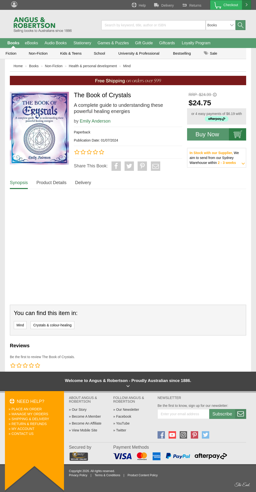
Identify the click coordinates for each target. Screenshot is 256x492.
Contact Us (23, 434)
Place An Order (27, 409)
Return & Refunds (29, 424)
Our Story (79, 410)
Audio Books (56, 43)
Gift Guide (144, 43)
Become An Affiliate (86, 423)
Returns (191, 5)
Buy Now (220, 134)
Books (13, 43)
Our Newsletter (127, 410)
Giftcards (167, 43)
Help (138, 5)
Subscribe (229, 414)
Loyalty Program (196, 43)
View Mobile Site (84, 430)
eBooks (31, 43)
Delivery (163, 5)
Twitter (121, 430)
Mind (127, 66)
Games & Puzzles (113, 43)
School (99, 53)
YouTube (122, 423)
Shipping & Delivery (30, 419)
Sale (210, 53)
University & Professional (139, 53)
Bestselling (182, 53)
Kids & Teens (70, 53)
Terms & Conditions (107, 475)
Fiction (10, 53)
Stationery (82, 43)
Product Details (51, 182)
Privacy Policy (78, 475)
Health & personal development (93, 66)
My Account (23, 429)
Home (18, 66)
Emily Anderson (95, 121)
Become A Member (86, 416)
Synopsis (19, 182)
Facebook (123, 416)
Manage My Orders (30, 414)
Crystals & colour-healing (52, 325)
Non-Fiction (38, 53)
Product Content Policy (143, 475)
